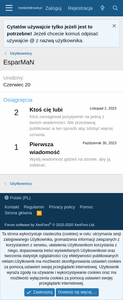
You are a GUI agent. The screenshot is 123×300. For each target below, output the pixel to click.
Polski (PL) (18, 197)
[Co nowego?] (102, 8)
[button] (9, 8)
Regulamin (34, 206)
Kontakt (12, 206)
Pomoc (86, 206)
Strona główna (18, 212)
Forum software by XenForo (50, 225)
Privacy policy (62, 206)
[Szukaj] (115, 8)
